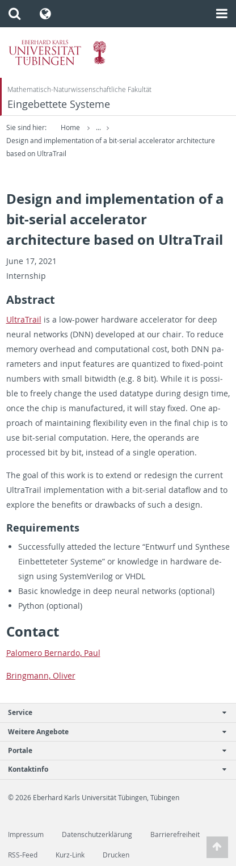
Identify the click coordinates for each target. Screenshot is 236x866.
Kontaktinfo (112, 769)
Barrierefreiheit (175, 834)
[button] (14, 13)
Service (112, 712)
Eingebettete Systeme (58, 104)
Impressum (26, 834)
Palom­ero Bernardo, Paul (53, 652)
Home (70, 127)
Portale (112, 750)
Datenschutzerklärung (97, 834)
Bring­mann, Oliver (40, 675)
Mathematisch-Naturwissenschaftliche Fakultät (79, 89)
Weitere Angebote (112, 732)
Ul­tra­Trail (23, 319)
